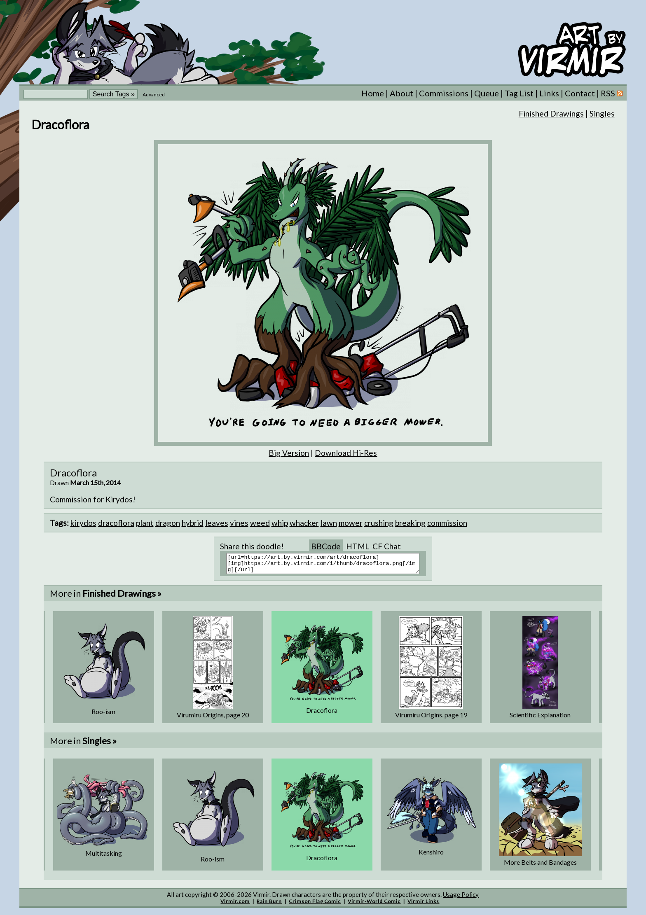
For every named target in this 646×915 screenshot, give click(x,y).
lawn (329, 523)
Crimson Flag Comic (315, 905)
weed (260, 523)
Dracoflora (321, 714)
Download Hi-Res (346, 453)
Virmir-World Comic (374, 905)
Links (549, 93)
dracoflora (116, 523)
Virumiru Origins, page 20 (213, 718)
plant (145, 523)
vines (239, 523)
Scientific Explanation (540, 718)
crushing (378, 523)
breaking (410, 523)
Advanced (154, 94)
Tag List (519, 93)
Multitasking (103, 857)
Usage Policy (461, 898)
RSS (612, 93)
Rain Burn (269, 905)
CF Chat (386, 546)
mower (351, 523)
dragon (167, 523)
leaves (216, 523)
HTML (357, 546)
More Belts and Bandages (540, 866)
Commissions (443, 93)
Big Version (289, 453)
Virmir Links (423, 905)
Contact (580, 93)
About (401, 93)
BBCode (326, 546)
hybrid (193, 523)
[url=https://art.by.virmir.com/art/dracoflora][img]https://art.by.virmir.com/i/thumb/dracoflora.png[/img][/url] (328, 565)
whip (280, 523)
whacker (304, 523)
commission (447, 523)
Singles (602, 113)
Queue (486, 93)
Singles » (99, 744)
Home (372, 93)
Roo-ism (103, 715)
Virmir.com (235, 905)
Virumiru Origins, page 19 (431, 718)
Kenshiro (431, 855)
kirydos (83, 523)
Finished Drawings (551, 113)
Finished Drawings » (122, 596)
